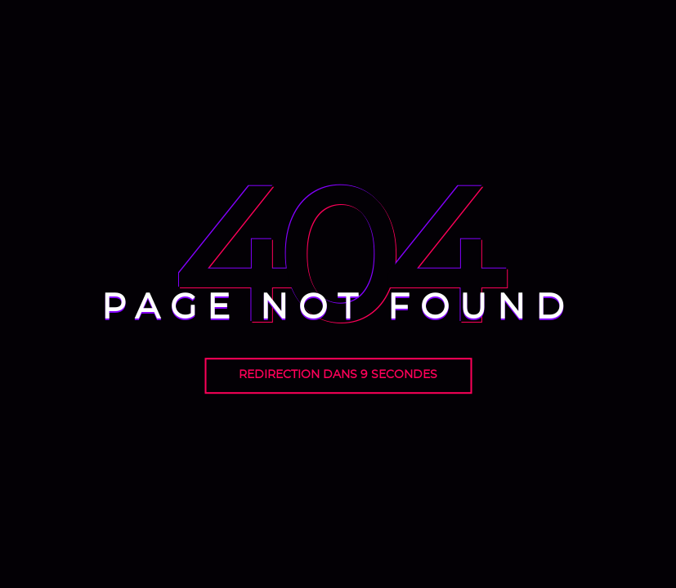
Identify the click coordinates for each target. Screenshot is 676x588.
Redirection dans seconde (338, 375)
